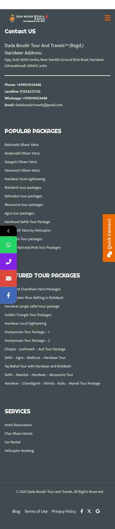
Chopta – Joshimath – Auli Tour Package (35, 349)
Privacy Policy (64, 511)
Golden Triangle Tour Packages (28, 315)
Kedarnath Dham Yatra (22, 153)
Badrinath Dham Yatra (22, 144)
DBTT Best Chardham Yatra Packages (33, 289)
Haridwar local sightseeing (25, 179)
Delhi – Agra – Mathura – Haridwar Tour (35, 357)
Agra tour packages (19, 213)
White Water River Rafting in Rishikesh (34, 297)
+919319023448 (34, 98)
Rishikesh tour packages (23, 187)
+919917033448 (29, 85)
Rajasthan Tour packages (23, 239)
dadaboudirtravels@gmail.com (39, 105)
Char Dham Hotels (19, 433)
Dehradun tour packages (23, 196)
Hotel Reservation (18, 425)
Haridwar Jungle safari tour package (32, 306)
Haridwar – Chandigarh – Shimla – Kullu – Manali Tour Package (53, 383)
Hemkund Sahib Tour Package (27, 222)
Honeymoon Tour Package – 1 (27, 332)
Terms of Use (36, 511)
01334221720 (30, 91)
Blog (16, 511)
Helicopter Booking (19, 450)
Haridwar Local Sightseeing (25, 323)
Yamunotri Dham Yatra (22, 170)
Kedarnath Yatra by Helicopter (28, 230)
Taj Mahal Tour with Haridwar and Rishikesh (38, 366)
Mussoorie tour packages (24, 204)
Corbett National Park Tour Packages (33, 247)
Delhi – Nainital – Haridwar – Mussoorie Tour (39, 375)
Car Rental (12, 442)
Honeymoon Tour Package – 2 (27, 340)
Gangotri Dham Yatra (21, 162)
